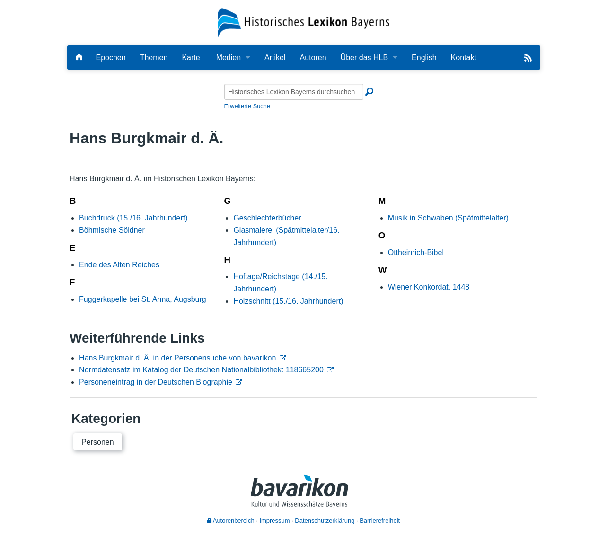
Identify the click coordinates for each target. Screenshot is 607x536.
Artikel (274, 57)
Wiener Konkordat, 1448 (429, 287)
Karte (191, 57)
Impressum (274, 520)
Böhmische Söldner (112, 230)
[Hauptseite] (79, 57)
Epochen (111, 57)
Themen (154, 57)
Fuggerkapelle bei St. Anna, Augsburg (142, 299)
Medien (228, 57)
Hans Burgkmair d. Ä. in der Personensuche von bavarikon (177, 358)
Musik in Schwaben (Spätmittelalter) (448, 218)
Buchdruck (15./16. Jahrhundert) (133, 218)
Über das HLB (364, 57)
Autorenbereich (231, 520)
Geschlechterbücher (267, 218)
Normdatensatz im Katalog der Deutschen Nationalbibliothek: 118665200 (201, 370)
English (424, 57)
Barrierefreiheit (380, 520)
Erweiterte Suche (247, 106)
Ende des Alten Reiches (119, 265)
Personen (97, 442)
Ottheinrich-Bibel (416, 252)
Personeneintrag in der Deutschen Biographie (155, 382)
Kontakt (463, 57)
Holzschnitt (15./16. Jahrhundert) (288, 301)
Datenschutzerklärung (324, 520)
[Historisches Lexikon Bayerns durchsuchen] (293, 92)
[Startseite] (303, 22)
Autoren (313, 57)
